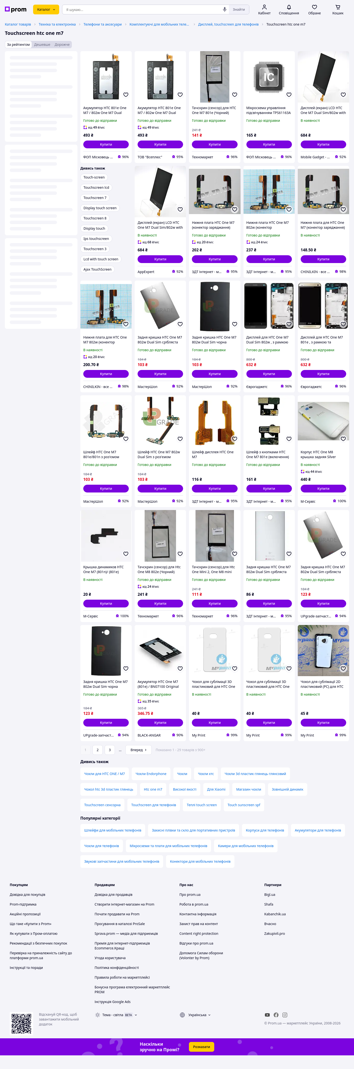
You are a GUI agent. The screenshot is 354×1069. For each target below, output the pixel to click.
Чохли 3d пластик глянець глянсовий (255, 787)
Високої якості (184, 803)
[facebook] (276, 1028)
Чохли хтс (206, 787)
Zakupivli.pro (274, 947)
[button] (106, 144)
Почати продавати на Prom (117, 927)
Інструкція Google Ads (113, 1015)
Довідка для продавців (113, 908)
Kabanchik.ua (275, 927)
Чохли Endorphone (151, 787)
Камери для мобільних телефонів (245, 859)
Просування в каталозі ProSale (120, 937)
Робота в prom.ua (193, 918)
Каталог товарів (18, 24)
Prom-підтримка (23, 918)
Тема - (112, 1028)
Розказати (201, 1060)
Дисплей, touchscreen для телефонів (228, 24)
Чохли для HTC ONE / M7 (104, 787)
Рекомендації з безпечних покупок (38, 957)
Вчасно (270, 937)
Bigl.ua (269, 908)
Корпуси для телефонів (265, 844)
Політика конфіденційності (117, 981)
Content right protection (198, 947)
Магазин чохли (248, 803)
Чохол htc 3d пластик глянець (108, 803)
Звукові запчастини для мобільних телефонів (121, 875)
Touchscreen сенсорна (102, 818)
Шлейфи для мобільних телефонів (112, 844)
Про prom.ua (190, 908)
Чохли (182, 787)
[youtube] (267, 1028)
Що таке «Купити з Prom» (30, 937)
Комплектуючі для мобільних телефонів (160, 24)
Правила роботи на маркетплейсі (122, 991)
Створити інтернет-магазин (117, 918)
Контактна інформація (197, 927)
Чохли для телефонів (101, 859)
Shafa (268, 918)
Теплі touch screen (202, 818)
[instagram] (285, 1028)
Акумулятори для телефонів (318, 844)
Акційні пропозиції (25, 927)
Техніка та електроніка (57, 24)
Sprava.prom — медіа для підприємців (126, 947)
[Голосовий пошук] (225, 9)
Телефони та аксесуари (103, 24)
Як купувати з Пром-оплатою (33, 947)
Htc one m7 (153, 803)
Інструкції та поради (26, 981)
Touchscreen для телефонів (153, 818)
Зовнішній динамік (287, 803)
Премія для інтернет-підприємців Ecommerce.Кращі (122, 959)
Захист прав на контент (198, 937)
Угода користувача (110, 971)
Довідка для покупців (27, 908)
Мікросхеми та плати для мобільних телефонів (168, 859)
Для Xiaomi (216, 803)
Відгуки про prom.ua (196, 957)
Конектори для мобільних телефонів (200, 875)
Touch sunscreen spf (244, 818)
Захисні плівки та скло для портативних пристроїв (193, 844)
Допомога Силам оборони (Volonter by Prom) (201, 969)
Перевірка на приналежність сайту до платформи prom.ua (41, 969)
